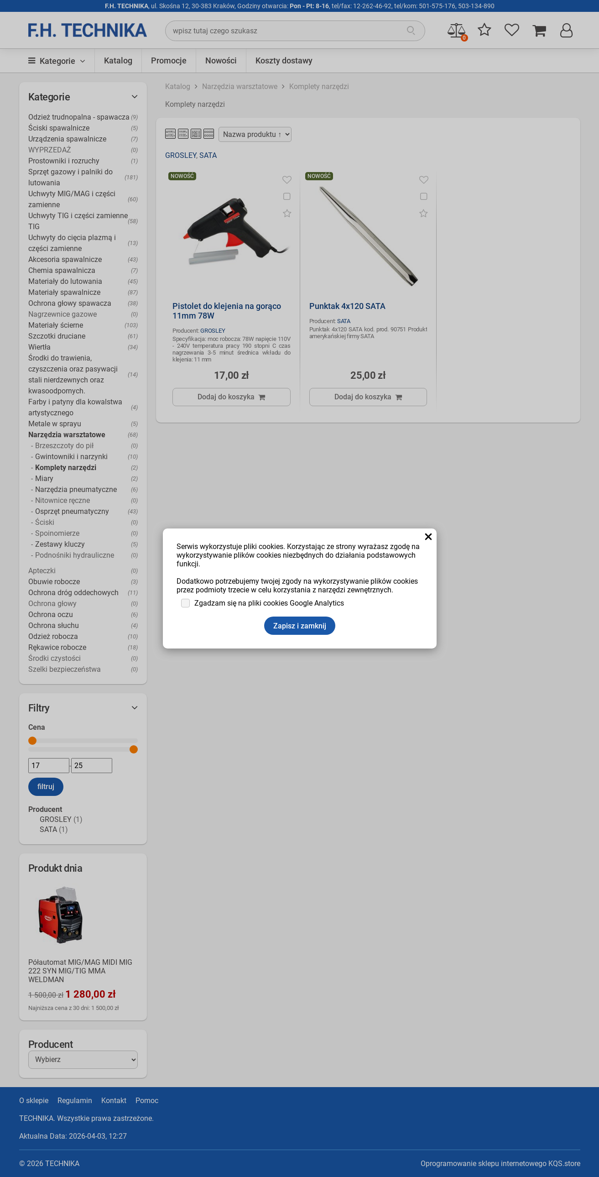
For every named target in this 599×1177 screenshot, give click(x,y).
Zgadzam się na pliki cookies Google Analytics (269, 603)
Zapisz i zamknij (299, 626)
